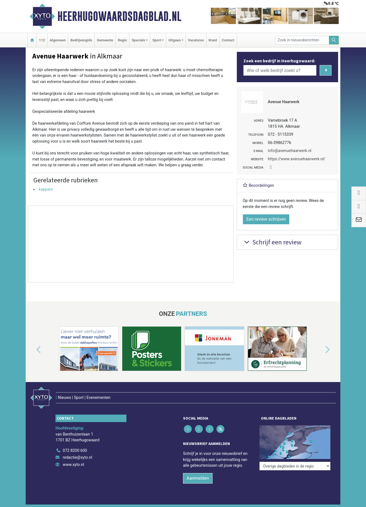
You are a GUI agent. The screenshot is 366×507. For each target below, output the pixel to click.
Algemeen (58, 40)
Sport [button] (156, 40)
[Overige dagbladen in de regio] (294, 466)
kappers (46, 189)
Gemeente (105, 40)
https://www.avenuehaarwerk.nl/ (296, 159)
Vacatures (196, 40)
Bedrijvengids (81, 40)
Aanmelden (198, 478)
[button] (32, 350)
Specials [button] (138, 40)
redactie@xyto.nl (77, 457)
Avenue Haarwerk (283, 102)
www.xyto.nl (73, 464)
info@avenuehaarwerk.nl (289, 150)
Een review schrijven (266, 219)
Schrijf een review (272, 242)
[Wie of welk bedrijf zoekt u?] (279, 70)
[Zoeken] (334, 40)
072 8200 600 (75, 450)
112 (42, 40)
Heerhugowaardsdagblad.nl (119, 16)
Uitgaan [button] (174, 40)
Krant (213, 40)
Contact (228, 40)
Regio (122, 40)
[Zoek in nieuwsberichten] (302, 40)
